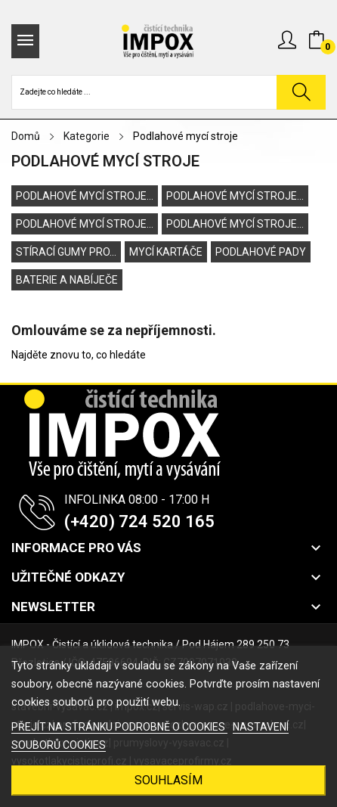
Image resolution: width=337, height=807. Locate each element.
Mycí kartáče (166, 252)
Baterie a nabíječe (67, 280)
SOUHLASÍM (168, 780)
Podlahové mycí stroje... (84, 196)
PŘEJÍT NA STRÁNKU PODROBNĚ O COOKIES (119, 727)
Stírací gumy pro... (66, 252)
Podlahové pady (260, 252)
